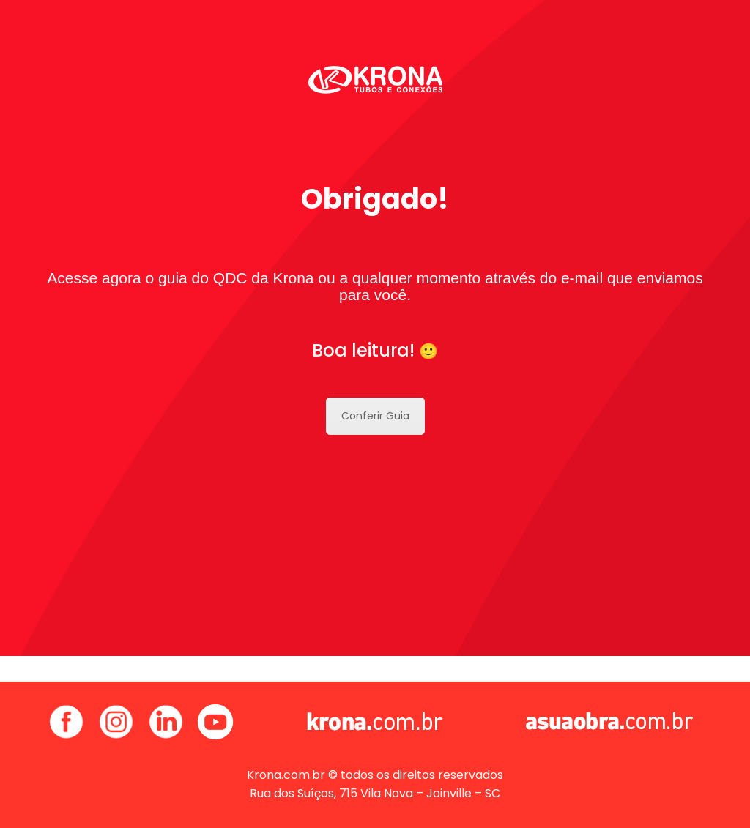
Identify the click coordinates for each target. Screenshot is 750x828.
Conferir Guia (375, 409)
